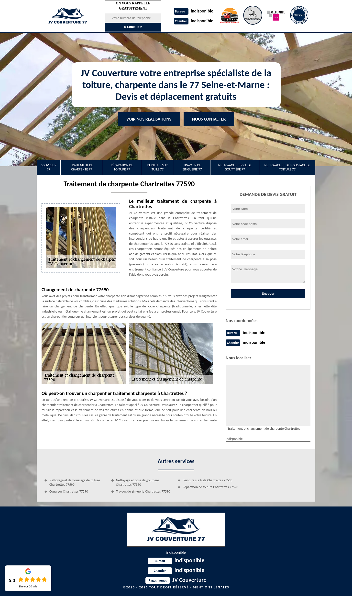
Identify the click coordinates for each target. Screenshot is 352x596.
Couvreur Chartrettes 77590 (68, 491)
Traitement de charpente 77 (81, 167)
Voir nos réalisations (148, 119)
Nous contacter (209, 119)
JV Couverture (175, 579)
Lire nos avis (28, 586)
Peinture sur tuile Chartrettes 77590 (207, 480)
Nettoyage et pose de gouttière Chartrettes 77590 (137, 482)
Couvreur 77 (48, 167)
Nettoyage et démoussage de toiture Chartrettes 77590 (74, 482)
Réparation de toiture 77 (122, 167)
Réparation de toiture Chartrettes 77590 (210, 487)
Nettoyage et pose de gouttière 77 (235, 167)
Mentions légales (211, 587)
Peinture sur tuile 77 (157, 167)
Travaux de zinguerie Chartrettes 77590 (143, 491)
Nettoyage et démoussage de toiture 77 (287, 167)
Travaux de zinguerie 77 (192, 167)
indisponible (193, 11)
